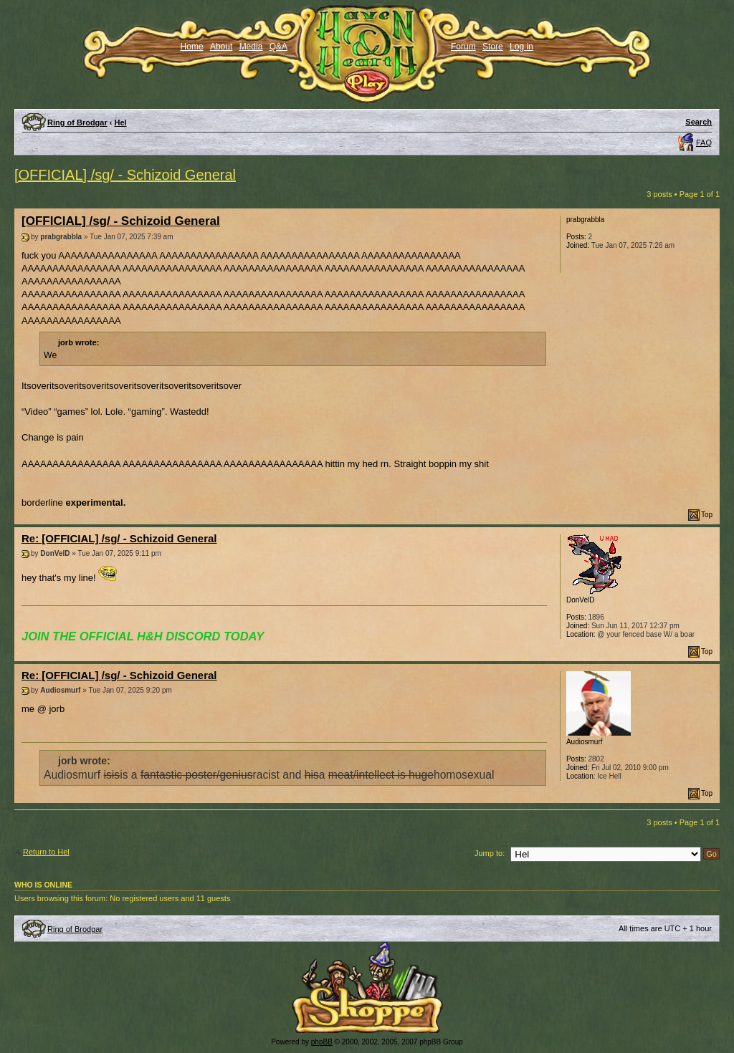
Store (492, 47)
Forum (463, 47)
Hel (121, 122)
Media (251, 47)
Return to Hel (46, 851)
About (221, 47)
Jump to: (490, 853)
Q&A (278, 47)
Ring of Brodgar (77, 122)
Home (192, 47)
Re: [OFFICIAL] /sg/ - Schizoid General (119, 538)
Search (698, 121)
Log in (521, 47)
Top (706, 515)
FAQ (704, 142)
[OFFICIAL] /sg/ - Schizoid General (125, 175)
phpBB (322, 1042)
